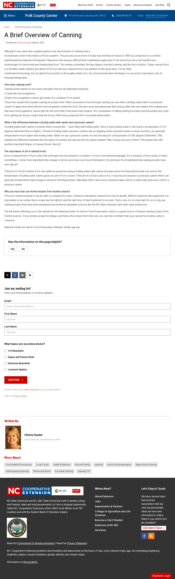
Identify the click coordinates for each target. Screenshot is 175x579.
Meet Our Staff (85, 5)
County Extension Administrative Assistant (42, 440)
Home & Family (82, 464)
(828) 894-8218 (121, 15)
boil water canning (64, 471)
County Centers (113, 5)
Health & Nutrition (61, 464)
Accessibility (30, 562)
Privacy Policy (20, 396)
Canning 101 (84, 471)
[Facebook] (144, 536)
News (7, 27)
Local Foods (42, 464)
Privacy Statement (77, 543)
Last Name (10, 326)
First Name (10, 313)
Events (99, 5)
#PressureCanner (42, 471)
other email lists (31, 389)
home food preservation (119, 464)
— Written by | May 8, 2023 (24, 42)
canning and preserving (17, 471)
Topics (127, 5)
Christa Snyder (24, 42)
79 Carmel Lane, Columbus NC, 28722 (84, 15)
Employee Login (161, 575)
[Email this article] (22, 275)
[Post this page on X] (7, 275)
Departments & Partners (109, 506)
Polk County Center (41, 15)
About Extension (104, 496)
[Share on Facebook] (15, 275)
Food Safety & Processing (19, 464)
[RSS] (151, 536)
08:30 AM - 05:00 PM (157, 15)
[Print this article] (30, 275)
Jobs (98, 501)
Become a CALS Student (109, 520)
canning (99, 464)
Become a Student (143, 5)
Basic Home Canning (146, 464)
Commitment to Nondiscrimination (35, 543)
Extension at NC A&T (107, 525)
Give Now (159, 5)
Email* (8, 300)
